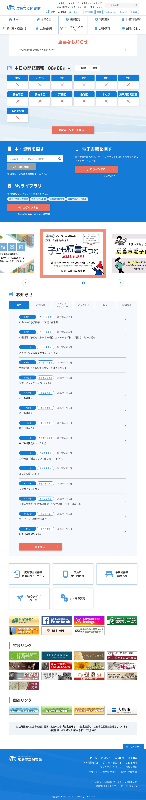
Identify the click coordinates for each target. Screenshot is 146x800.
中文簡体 (89, 12)
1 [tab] (62, 283)
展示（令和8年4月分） (30, 534)
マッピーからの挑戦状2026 (33, 519)
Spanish (123, 12)
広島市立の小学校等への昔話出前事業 (38, 322)
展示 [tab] (105, 305)
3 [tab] (68, 283)
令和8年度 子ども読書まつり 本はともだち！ (43, 367)
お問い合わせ (127, 771)
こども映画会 (26, 398)
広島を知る (131, 762)
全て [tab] (19, 305)
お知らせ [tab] (40, 305)
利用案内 (132, 758)
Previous (25, 283)
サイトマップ (96, 6)
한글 (99, 12)
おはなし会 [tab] (84, 305)
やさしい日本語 (59, 12)
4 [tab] (72, 283)
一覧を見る (38, 547)
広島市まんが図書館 (91, 3)
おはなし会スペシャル (30, 473)
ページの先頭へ (133, 747)
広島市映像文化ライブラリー (70, 6)
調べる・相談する (112, 762)
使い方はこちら (111, 175)
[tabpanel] (73, 253)
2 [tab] (65, 283)
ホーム (93, 758)
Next (120, 283)
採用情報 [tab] (126, 305)
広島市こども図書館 (68, 3)
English (77, 12)
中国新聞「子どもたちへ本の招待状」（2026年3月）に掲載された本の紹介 (57, 337)
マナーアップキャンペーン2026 (35, 382)
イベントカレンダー (62, 305)
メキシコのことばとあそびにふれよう (38, 352)
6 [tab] (79, 283)
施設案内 (119, 758)
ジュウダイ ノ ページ (110, 767)
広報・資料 (131, 767)
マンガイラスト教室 (29, 488)
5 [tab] (75, 283)
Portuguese (110, 12)
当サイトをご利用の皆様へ (102, 771)
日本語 (134, 12)
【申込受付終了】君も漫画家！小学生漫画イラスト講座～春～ (51, 504)
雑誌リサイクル (27, 428)
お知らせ (105, 758)
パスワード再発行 (42, 214)
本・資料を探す (91, 762)
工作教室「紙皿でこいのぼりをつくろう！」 (42, 458)
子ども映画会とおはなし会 (32, 443)
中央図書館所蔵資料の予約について (37, 50)
